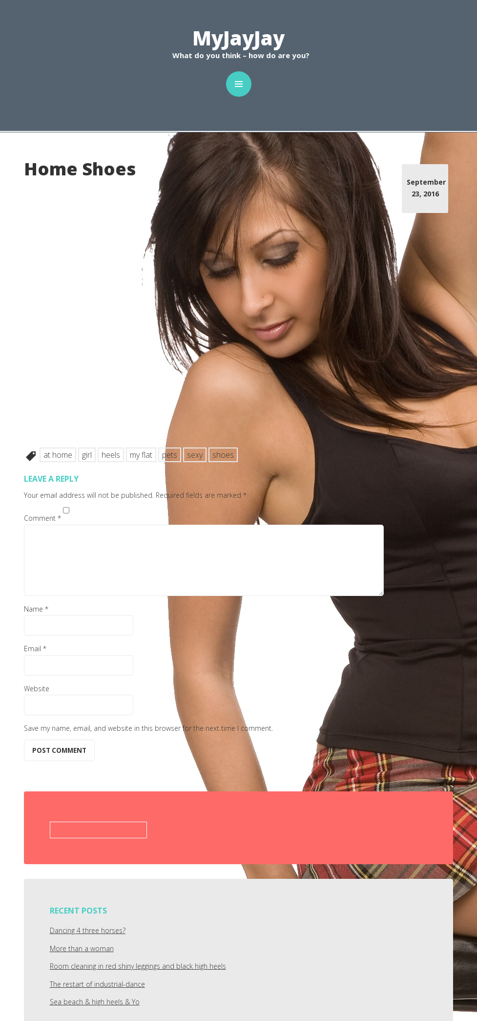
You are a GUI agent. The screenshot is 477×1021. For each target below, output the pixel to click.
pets (169, 454)
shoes (223, 454)
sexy (195, 454)
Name (36, 609)
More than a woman (82, 948)
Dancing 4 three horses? (87, 930)
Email (35, 648)
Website (36, 688)
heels (111, 454)
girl (87, 454)
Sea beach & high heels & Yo (95, 1001)
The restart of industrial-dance (97, 984)
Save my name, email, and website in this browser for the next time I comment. (148, 728)
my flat (141, 454)
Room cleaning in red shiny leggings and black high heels (138, 966)
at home (57, 454)
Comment (42, 518)
